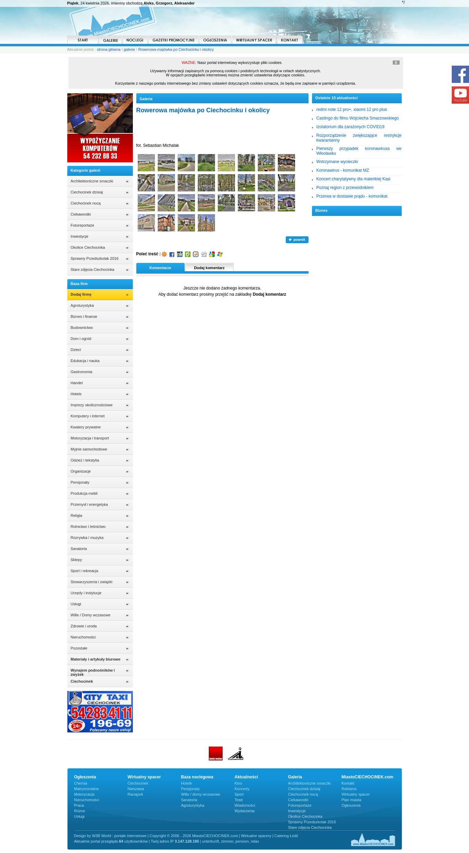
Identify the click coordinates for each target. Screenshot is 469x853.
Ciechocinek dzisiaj (87, 192)
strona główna (109, 49)
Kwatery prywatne (86, 427)
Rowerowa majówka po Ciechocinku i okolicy (176, 49)
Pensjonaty (80, 482)
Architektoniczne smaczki (92, 181)
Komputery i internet (88, 416)
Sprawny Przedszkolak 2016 (95, 258)
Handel (77, 383)
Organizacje (81, 471)
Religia (76, 515)
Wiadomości (245, 805)
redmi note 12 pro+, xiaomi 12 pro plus (351, 109)
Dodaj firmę (81, 294)
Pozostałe (79, 648)
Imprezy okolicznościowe (92, 405)
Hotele (76, 394)
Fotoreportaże (82, 225)
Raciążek (135, 794)
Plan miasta (351, 800)
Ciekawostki (81, 214)
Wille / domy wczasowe (201, 794)
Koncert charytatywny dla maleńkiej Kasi (353, 179)
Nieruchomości (83, 637)
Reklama (349, 789)
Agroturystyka (82, 305)
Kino (238, 783)
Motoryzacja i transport (90, 438)
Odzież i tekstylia (85, 460)
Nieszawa (136, 789)
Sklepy (76, 560)
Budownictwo (82, 327)
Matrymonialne (86, 789)
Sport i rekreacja (84, 571)
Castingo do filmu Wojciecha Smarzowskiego (357, 118)
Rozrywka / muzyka (87, 538)
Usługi (76, 604)
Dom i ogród (81, 339)
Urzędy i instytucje (86, 593)
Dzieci (76, 350)
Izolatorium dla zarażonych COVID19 (350, 126)
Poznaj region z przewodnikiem (345, 187)
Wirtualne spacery (256, 836)
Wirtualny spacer (356, 794)
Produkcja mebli (84, 493)
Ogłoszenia (351, 805)
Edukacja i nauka (85, 361)
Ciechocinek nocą (86, 203)
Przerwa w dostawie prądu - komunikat (352, 196)
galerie (129, 49)
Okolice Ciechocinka (88, 247)
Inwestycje (79, 236)
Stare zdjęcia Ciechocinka (93, 269)
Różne (79, 811)
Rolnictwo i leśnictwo (88, 526)
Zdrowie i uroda (84, 626)
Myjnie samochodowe (89, 449)
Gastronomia (81, 372)
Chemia (80, 783)
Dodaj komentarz (209, 268)
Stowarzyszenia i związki (92, 582)
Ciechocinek (138, 783)
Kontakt (348, 783)
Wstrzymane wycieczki (337, 161)
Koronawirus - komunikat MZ (342, 170)
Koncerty (242, 789)
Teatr (239, 800)
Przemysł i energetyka (89, 504)
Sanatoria (79, 549)
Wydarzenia (245, 811)
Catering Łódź (286, 836)
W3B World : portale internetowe (119, 836)
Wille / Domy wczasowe (91, 615)
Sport (239, 794)
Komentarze (160, 268)
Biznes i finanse (84, 316)
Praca (79, 805)
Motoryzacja (84, 794)
